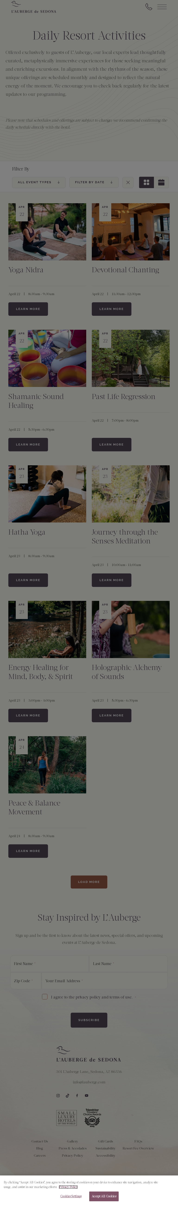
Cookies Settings (70, 1196)
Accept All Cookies (104, 1196)
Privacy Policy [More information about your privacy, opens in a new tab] (68, 1187)
